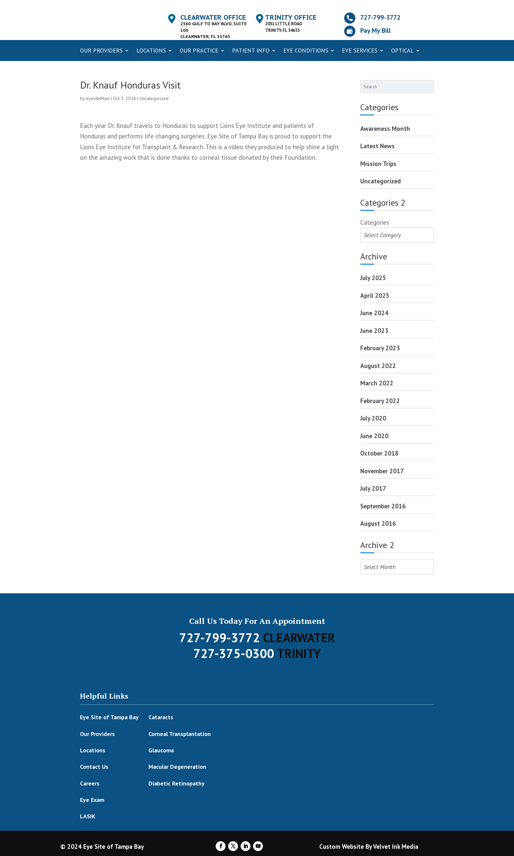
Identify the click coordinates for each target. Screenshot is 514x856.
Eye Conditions (305, 50)
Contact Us (94, 766)
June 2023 (374, 331)
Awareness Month (385, 128)
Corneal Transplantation (179, 734)
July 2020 (373, 418)
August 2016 (378, 523)
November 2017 (382, 471)
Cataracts (160, 717)
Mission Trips (378, 164)
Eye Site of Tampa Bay (109, 717)
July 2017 (373, 488)
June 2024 (374, 313)
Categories (374, 222)
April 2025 (374, 295)
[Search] (430, 86)
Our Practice (199, 50)
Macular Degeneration (177, 766)
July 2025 (373, 278)
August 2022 (378, 366)
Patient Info (250, 50)
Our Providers (101, 50)
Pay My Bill (375, 30)
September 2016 (383, 506)
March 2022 (376, 383)
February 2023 (380, 348)
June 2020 (374, 436)
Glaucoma (161, 750)
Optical (402, 50)
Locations (151, 50)
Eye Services (359, 50)
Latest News (377, 146)
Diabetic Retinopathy (176, 783)
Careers (89, 783)
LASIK (87, 816)
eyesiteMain (97, 98)
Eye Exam (92, 800)
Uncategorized (154, 98)
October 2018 (379, 453)
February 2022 (380, 401)
